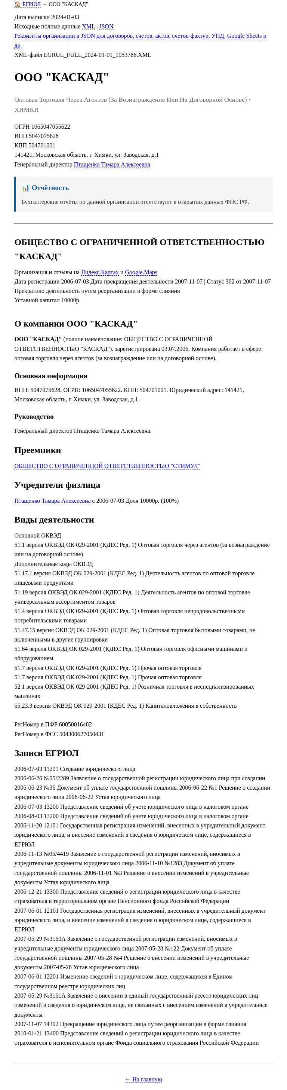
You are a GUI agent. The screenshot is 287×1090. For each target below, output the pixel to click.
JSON (106, 26)
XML (88, 26)
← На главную (143, 1079)
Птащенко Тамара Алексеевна (112, 164)
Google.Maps (141, 272)
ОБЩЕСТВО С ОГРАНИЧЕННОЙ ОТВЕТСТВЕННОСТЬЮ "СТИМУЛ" (107, 466)
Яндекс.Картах (100, 272)
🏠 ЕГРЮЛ (27, 4)
